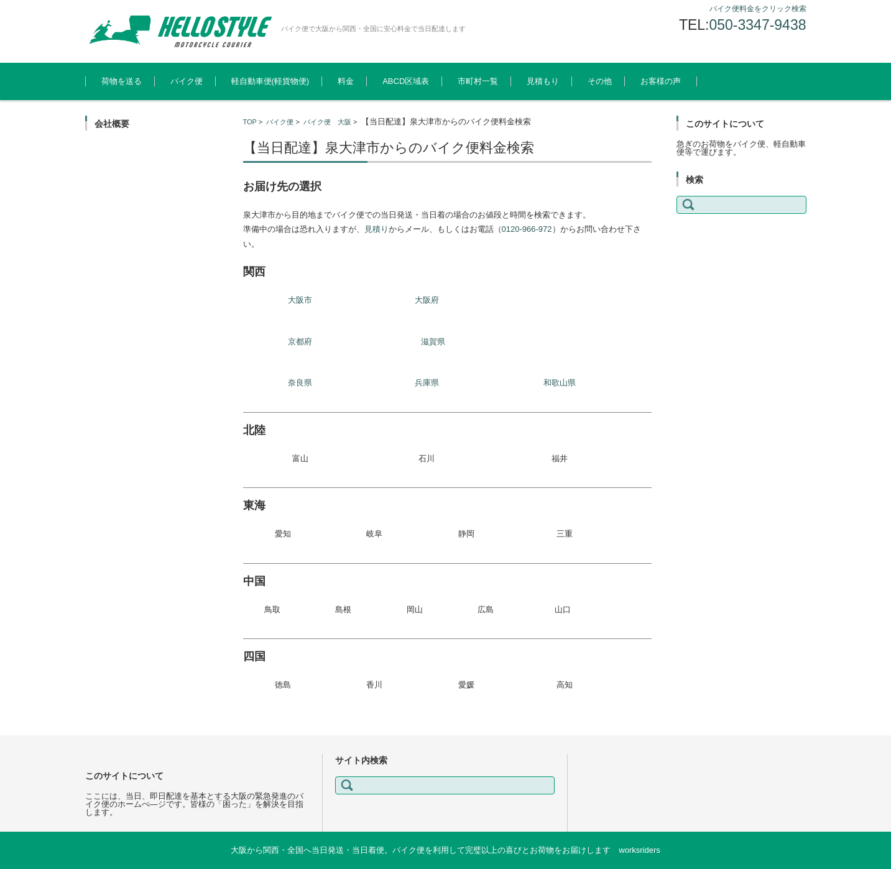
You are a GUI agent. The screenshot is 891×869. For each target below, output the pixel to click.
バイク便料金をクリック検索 (757, 8)
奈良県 (300, 382)
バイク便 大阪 (327, 122)
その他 (600, 81)
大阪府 (427, 300)
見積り (376, 229)
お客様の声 (660, 81)
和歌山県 (559, 382)
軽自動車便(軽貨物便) (270, 81)
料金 (346, 81)
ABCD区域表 (405, 81)
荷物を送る (121, 81)
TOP (250, 122)
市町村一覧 (478, 81)
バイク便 (186, 81)
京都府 (300, 341)
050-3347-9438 (757, 25)
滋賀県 (433, 341)
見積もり (543, 81)
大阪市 (300, 300)
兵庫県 (427, 382)
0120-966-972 (527, 229)
